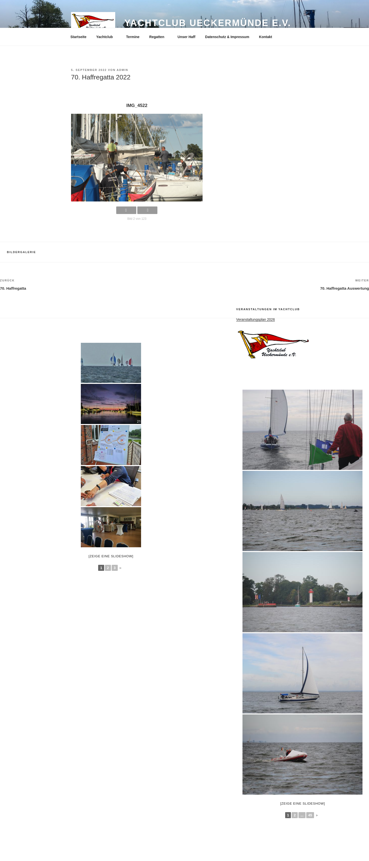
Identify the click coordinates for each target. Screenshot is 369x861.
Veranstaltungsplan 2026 (255, 319)
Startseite (79, 37)
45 (310, 815)
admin (122, 69)
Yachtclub (106, 37)
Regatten (159, 37)
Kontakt (265, 37)
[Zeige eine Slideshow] (302, 803)
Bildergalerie (21, 252)
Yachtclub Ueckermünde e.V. (207, 23)
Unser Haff (186, 37)
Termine (132, 37)
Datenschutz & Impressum (227, 37)
